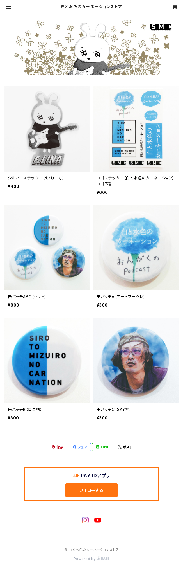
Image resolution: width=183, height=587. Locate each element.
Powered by (91, 559)
